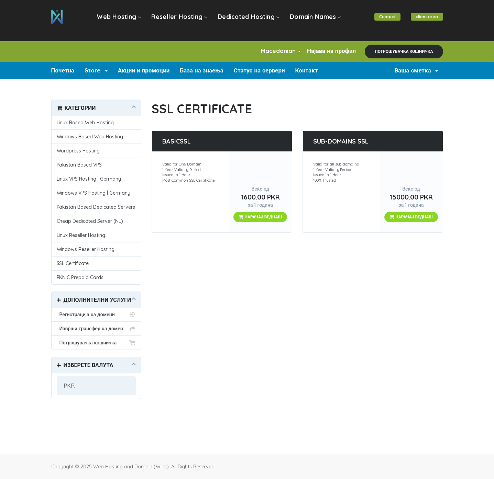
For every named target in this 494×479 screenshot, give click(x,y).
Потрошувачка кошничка (404, 51)
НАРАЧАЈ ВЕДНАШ (260, 216)
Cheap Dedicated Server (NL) (90, 221)
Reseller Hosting (178, 21)
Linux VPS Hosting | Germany (89, 179)
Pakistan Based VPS (79, 165)
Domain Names (310, 21)
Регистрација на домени (96, 314)
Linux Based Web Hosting (85, 122)
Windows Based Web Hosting (90, 137)
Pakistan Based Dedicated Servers (96, 207)
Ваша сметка (416, 70)
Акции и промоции (144, 70)
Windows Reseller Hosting (86, 249)
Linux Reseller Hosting (81, 235)
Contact (384, 21)
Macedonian (273, 50)
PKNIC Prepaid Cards (80, 277)
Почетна (62, 70)
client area (426, 21)
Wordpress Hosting (78, 151)
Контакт (306, 70)
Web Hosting (119, 21)
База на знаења (201, 70)
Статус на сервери (259, 70)
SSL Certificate (73, 263)
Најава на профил (328, 50)
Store (96, 70)
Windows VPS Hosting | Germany (94, 193)
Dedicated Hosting (245, 21)
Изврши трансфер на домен (96, 328)
